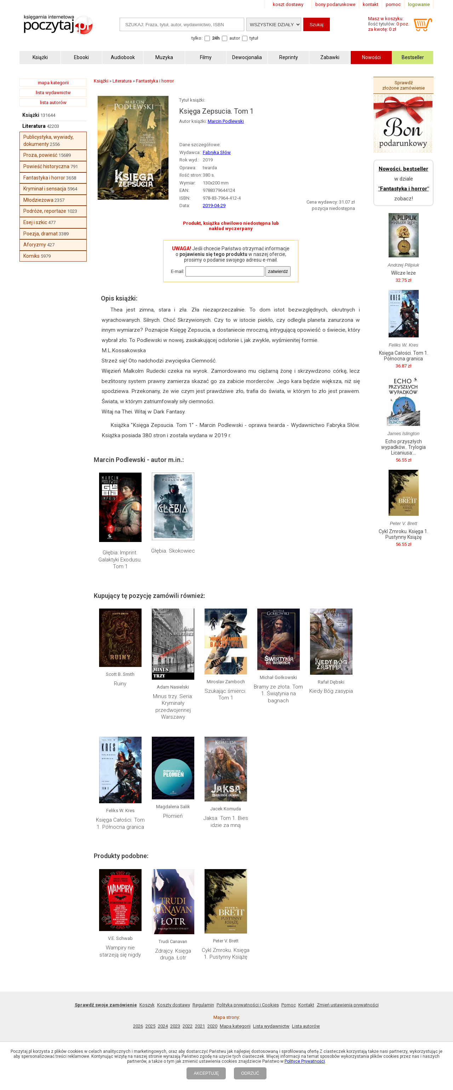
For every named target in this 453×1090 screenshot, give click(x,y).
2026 (138, 1026)
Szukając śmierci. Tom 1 (226, 694)
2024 (163, 1026)
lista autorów (53, 102)
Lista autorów (306, 1026)
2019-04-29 (214, 205)
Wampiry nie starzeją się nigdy (120, 951)
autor (234, 38)
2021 (200, 1026)
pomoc (393, 4)
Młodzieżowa (38, 200)
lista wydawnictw (53, 92)
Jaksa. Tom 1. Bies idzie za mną (225, 821)
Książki (30, 115)
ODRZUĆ (250, 1073)
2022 (188, 1026)
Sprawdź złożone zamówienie (403, 85)
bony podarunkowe (335, 4)
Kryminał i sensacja (44, 189)
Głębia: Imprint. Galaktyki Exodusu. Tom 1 (120, 559)
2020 (212, 1026)
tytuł (254, 38)
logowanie (419, 4)
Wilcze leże (403, 273)
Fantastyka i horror (44, 178)
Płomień (173, 816)
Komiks (31, 256)
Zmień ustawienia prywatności (348, 1005)
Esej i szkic (35, 222)
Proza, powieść (40, 155)
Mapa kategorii (235, 1026)
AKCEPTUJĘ (206, 1073)
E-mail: (177, 271)
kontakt (370, 4)
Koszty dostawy (173, 1005)
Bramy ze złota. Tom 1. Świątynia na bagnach (278, 694)
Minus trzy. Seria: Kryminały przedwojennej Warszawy (173, 706)
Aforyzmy (34, 244)
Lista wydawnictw (271, 1026)
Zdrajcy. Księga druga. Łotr (173, 954)
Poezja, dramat (40, 233)
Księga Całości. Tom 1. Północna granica (120, 823)
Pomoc (288, 1005)
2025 (150, 1026)
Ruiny (120, 683)
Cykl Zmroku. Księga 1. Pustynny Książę (226, 953)
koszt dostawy (288, 4)
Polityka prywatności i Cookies (248, 1005)
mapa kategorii (53, 82)
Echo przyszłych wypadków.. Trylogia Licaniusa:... (403, 447)
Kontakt (306, 1005)
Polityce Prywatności (305, 1061)
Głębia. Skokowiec (173, 551)
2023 (175, 1026)
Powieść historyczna (46, 166)
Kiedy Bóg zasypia (331, 691)
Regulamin (203, 1005)
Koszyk (147, 1005)
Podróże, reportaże (44, 211)
